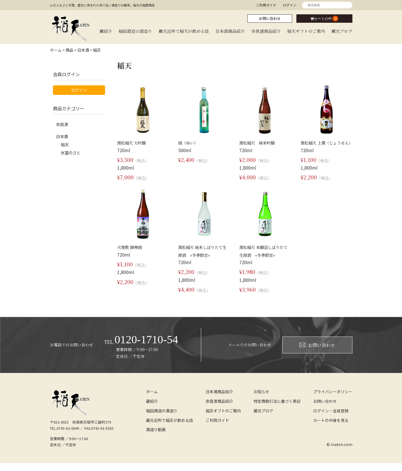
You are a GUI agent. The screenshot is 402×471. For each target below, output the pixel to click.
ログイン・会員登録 (330, 418)
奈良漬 (62, 124)
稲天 (65, 146)
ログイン (289, 5)
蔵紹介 (105, 31)
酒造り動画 (156, 437)
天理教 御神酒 (131, 254)
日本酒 (62, 137)
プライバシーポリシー (332, 399)
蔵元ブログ (341, 31)
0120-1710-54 (141, 347)
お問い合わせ (270, 18)
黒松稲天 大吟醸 (133, 142)
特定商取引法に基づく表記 (277, 408)
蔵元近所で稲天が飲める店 (184, 31)
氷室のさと (72, 155)
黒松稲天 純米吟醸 (259, 142)
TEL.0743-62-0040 (64, 435)
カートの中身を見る (330, 428)
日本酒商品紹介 (230, 31)
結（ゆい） (189, 142)
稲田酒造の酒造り (135, 31)
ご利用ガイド (266, 5)
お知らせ (261, 399)
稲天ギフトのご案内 (306, 31)
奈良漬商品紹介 (266, 31)
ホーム (152, 399)
